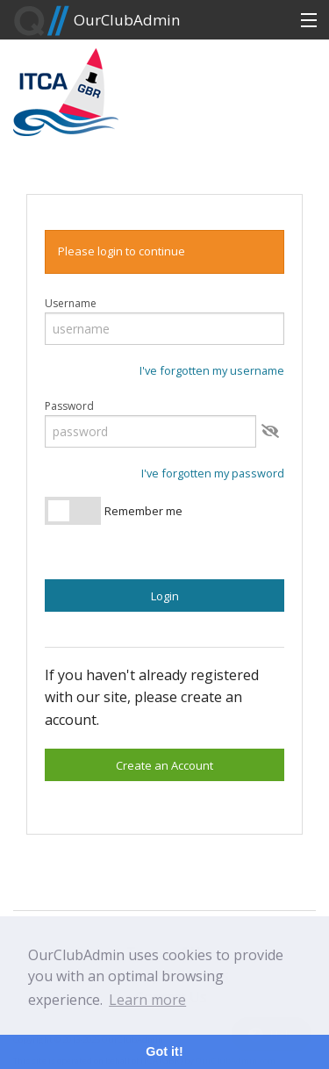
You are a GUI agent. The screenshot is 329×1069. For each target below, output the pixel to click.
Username (71, 303)
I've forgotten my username (211, 370)
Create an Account (164, 765)
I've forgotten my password (212, 473)
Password (69, 405)
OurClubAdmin (96, 21)
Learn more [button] (147, 999)
